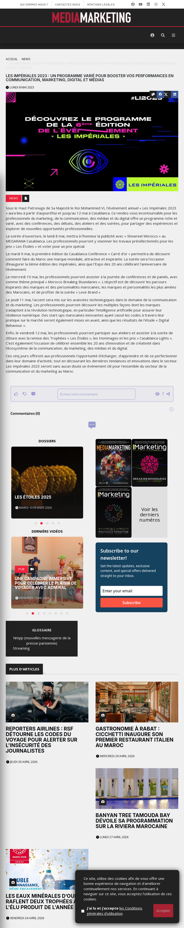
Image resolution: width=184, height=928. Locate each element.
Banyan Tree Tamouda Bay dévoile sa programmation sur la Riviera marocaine (134, 749)
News (26, 59)
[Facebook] (133, 4)
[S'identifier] (152, 35)
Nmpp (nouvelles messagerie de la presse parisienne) (41, 640)
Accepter (163, 910)
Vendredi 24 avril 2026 (25, 811)
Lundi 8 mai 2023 (20, 87)
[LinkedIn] (148, 4)
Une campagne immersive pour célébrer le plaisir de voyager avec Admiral (46, 583)
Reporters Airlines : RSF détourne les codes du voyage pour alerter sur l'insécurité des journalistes (41, 740)
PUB (21, 569)
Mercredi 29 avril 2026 (115, 721)
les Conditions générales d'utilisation (126, 911)
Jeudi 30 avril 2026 (21, 762)
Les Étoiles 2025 (33, 497)
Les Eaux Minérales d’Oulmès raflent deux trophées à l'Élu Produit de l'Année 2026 (47, 794)
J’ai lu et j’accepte (126, 911)
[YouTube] (140, 4)
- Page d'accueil (18, 919)
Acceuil (11, 59)
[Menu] (173, 35)
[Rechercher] (163, 35)
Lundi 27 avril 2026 (112, 766)
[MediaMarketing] (92, 17)
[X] (163, 4)
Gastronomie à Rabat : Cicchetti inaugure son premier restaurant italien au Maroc (134, 701)
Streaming (21, 648)
